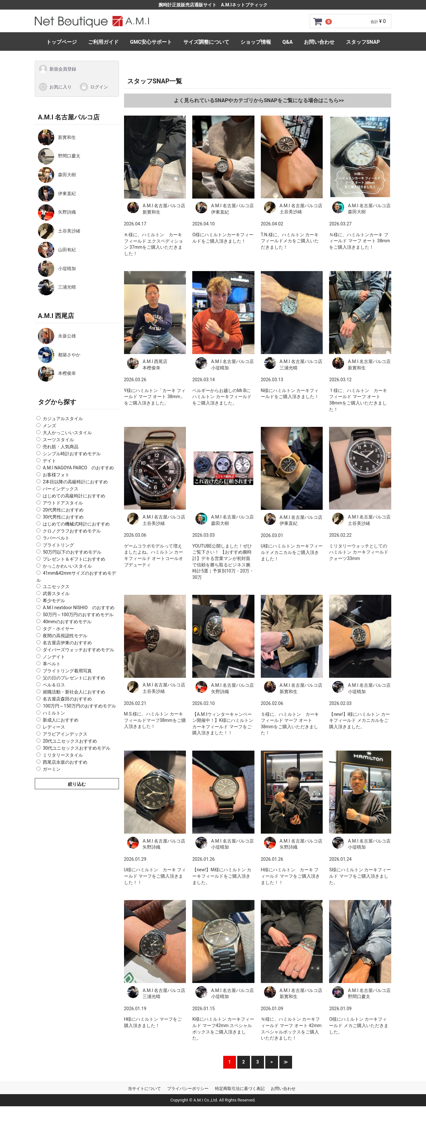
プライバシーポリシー (188, 1088)
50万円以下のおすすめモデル (72, 552)
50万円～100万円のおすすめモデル (78, 614)
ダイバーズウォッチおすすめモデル (78, 649)
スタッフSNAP (363, 42)
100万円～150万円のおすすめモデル (79, 705)
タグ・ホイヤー (58, 628)
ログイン (93, 86)
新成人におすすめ (60, 720)
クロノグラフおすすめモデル (72, 530)
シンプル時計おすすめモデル (72, 453)
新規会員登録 (57, 69)
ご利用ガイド (103, 42)
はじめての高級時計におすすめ (74, 495)
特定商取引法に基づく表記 (240, 1088)
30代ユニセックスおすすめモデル (76, 748)
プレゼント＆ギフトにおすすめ (74, 559)
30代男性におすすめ (63, 516)
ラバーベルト (56, 538)
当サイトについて (144, 1088)
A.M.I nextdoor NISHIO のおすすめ (78, 607)
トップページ (61, 42)
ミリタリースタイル (63, 755)
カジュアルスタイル (63, 418)
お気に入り (55, 86)
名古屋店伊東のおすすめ (67, 642)
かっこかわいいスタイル (67, 566)
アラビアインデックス (65, 734)
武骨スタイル (56, 593)
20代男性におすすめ (63, 509)
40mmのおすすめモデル (67, 621)
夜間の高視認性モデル (65, 635)
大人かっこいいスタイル (67, 432)
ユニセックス (56, 586)
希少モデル (54, 600)
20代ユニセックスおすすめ (70, 741)
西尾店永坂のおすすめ (65, 762)
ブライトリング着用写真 (67, 670)
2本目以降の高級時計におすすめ (75, 481)
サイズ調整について (206, 42)
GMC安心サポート (151, 42)
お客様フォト (56, 474)
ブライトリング (58, 545)
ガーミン (52, 769)
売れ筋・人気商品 (60, 446)
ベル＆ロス (54, 684)
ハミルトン (54, 712)
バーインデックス (60, 488)
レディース (54, 727)
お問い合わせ (319, 42)
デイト (49, 460)
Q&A (288, 42)
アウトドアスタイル (63, 502)
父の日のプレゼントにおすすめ (74, 677)
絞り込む (77, 784)
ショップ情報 (255, 42)
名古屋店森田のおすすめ (67, 698)
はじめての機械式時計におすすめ (76, 523)
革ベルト (52, 663)
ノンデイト (54, 656)
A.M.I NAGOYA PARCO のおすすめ (78, 467)
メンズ (49, 425)
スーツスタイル (58, 439)
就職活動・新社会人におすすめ (74, 691)
